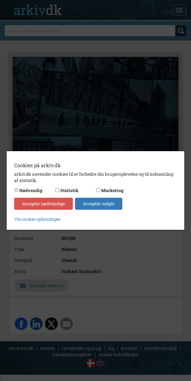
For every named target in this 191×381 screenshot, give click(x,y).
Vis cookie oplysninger (37, 219)
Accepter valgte (98, 204)
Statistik (69, 190)
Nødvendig (30, 190)
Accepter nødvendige (43, 204)
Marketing (112, 190)
